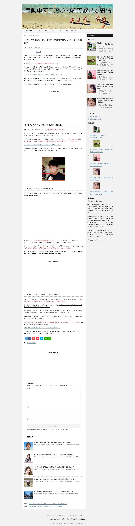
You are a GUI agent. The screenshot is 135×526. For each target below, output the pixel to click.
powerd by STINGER (77, 523)
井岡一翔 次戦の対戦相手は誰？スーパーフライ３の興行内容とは (42, 328)
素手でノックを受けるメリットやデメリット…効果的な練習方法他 (105, 58)
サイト (28, 419)
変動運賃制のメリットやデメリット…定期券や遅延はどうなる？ (105, 44)
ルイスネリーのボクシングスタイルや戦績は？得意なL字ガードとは (42, 145)
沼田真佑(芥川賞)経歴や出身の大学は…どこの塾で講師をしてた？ (54, 491)
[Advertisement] (53, 104)
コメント (29, 388)
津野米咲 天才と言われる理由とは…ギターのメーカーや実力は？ (105, 72)
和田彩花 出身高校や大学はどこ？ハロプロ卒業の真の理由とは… (54, 455)
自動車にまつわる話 (95, 119)
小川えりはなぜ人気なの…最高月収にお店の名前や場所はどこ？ (54, 467)
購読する (91, 35)
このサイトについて (43, 30)
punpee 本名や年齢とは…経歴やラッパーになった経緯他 (46, 506)
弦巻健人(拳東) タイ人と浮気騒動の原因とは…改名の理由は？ (53, 442)
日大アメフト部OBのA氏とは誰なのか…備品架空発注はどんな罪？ (54, 479)
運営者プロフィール (57, 30)
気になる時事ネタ (31, 343)
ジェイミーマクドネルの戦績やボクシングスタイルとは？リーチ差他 (43, 74)
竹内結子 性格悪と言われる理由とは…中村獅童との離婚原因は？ (105, 100)
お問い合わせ (29, 30)
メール (29, 413)
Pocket (38, 52)
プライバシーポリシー (71, 30)
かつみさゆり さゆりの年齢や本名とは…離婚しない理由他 (105, 86)
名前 (28, 407)
